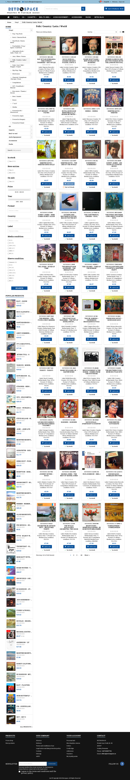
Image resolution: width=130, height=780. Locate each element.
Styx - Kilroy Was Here (24, 535)
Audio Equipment (60, 17)
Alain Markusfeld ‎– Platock (24, 514)
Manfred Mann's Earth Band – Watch (24, 493)
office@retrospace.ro (35, 2)
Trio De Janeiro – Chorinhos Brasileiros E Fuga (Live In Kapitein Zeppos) (91, 321)
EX (12, 248)
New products (10, 743)
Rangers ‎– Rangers (69, 422)
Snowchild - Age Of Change (24, 578)
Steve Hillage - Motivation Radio (24, 418)
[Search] (65, 9)
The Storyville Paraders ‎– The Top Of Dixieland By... (69, 320)
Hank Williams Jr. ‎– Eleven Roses (69, 371)
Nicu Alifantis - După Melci (24, 312)
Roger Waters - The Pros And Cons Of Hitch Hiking (24, 567)
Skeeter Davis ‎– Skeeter (114, 112)
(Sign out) (121, 2)
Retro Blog (99, 17)
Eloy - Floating (23, 685)
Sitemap (38, 754)
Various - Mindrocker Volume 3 (24, 365)
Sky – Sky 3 (21, 717)
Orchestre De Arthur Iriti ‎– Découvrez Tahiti (46, 527)
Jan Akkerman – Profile (24, 599)
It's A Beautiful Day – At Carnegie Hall (24, 344)
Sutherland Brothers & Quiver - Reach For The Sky (69, 216)
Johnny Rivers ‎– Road (46, 475)
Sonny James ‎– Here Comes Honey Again (46, 215)
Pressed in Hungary (18, 119)
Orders (69, 746)
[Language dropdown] (106, 1)
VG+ (12, 245)
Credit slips (70, 748)
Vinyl (15, 17)
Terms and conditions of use (45, 746)
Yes (12, 161)
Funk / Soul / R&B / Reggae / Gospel (17, 66)
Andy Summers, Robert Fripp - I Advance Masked (24, 333)
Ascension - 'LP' (22, 642)
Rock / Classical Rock (19, 37)
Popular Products (15, 296)
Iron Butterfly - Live (24, 695)
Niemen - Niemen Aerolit (24, 503)
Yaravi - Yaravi (46, 370)
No (12, 173)
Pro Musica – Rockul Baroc (24, 525)
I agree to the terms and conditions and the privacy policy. (38, 772)
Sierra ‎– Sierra (91, 111)
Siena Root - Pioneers (24, 461)
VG (12, 270)
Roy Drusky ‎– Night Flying (46, 112)
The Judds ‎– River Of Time (46, 267)
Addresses (70, 751)
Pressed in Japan (17, 116)
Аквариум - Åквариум (24, 450)
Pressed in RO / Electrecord (16, 111)
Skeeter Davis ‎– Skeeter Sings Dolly (46, 164)
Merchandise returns (73, 743)
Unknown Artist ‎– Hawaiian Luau (114, 319)
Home (8, 27)
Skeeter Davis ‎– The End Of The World (69, 164)
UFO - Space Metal (23, 397)
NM (11, 251)
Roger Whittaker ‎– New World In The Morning (91, 60)
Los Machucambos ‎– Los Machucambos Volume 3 (46, 423)
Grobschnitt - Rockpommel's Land (24, 482)
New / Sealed (16, 96)
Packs (88, 17)
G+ (11, 243)
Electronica (16, 74)
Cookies (38, 751)
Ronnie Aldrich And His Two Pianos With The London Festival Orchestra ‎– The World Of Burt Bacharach (114, 63)
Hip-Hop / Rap (17, 70)
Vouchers (70, 754)
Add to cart (46, 80)
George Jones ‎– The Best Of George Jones (69, 475)
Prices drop (9, 740)
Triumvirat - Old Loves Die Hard (24, 546)
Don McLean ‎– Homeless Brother (114, 475)
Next (87, 555)
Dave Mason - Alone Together (24, 375)
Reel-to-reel (44, 17)
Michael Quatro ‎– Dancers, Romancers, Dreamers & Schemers (24, 631)
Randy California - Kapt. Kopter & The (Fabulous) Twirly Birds (24, 663)
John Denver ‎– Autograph (114, 423)
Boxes (14, 100)
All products (26, 727)
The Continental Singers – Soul (91, 215)
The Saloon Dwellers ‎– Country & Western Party (114, 268)
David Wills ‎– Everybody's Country (91, 423)
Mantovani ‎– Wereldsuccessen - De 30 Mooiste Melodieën (91, 527)
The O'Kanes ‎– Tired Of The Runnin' (91, 267)
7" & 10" (14, 103)
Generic (13, 262)
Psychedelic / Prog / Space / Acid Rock (17, 47)
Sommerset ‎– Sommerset (91, 164)
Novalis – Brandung (24, 621)
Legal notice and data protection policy (48, 748)
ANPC (38, 756)
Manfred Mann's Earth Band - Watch (24, 439)
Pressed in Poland (18, 123)
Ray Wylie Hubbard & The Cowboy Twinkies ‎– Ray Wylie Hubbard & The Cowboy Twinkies (46, 62)
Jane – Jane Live (23, 429)
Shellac (14, 107)
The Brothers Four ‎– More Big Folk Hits (114, 371)
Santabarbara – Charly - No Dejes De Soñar (24, 322)
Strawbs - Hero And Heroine (24, 386)
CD (23, 17)
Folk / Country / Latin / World (18, 60)
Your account (74, 736)
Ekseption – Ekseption (24, 471)
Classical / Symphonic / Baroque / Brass (18, 78)
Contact (101, 736)
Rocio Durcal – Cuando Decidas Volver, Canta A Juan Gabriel (69, 61)
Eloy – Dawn (21, 301)
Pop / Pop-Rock (17, 34)
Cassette (31, 17)
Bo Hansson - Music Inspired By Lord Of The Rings (24, 674)
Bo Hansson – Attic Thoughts (24, 589)
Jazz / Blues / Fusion (19, 56)
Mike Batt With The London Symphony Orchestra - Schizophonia (24, 557)
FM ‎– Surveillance (24, 706)
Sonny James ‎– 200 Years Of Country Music (114, 164)
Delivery (39, 743)
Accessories (77, 17)
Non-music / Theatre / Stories (18, 92)
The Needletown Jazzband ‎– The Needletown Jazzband (69, 269)
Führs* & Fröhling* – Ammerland (24, 610)
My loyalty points (72, 756)
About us (39, 740)
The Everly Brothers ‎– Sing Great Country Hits (114, 216)
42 (81, 555)
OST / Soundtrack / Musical (17, 87)
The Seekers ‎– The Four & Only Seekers (46, 319)
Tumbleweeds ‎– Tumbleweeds (114, 526)
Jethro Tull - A (22, 354)
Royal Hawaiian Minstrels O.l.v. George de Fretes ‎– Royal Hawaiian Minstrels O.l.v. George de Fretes (68, 115)
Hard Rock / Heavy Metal (17, 41)
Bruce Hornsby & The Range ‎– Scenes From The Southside (91, 372)
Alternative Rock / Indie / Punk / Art (17, 52)
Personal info (71, 740)
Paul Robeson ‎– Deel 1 (91, 474)
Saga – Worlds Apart (24, 407)
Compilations (16, 82)
